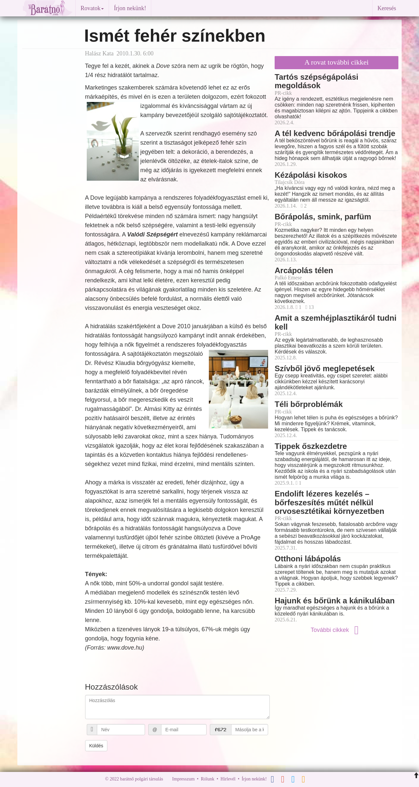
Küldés (96, 745)
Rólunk (207, 779)
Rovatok (92, 8)
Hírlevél (228, 779)
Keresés (386, 8)
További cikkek (336, 630)
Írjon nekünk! (130, 8)
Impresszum (183, 779)
